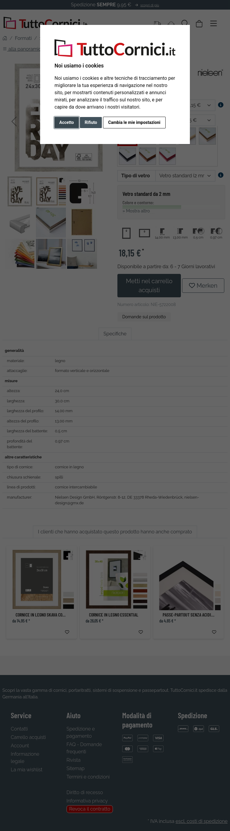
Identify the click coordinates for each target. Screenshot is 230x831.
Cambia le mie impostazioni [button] (134, 122)
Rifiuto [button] (91, 122)
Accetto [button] (66, 122)
